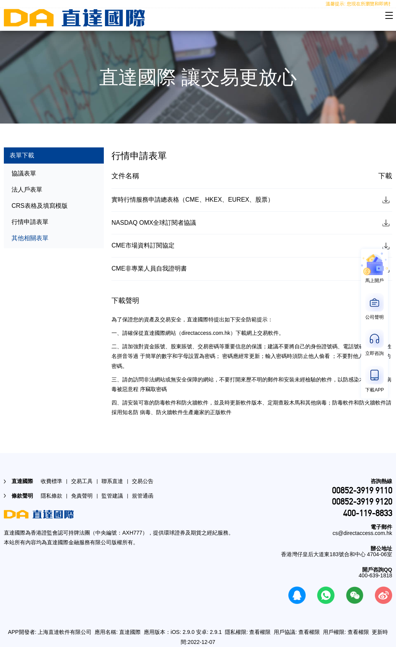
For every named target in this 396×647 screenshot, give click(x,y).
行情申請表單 (30, 222)
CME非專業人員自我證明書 (149, 268)
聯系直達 (112, 481)
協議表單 (24, 173)
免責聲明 (82, 496)
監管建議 (112, 496)
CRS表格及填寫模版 (40, 205)
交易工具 (82, 481)
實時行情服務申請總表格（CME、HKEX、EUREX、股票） (192, 199)
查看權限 (260, 632)
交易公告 (142, 481)
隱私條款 (51, 496)
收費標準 (51, 481)
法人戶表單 (27, 189)
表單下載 (22, 155)
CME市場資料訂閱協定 (143, 245)
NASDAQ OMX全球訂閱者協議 (153, 222)
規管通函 (142, 496)
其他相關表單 (30, 238)
